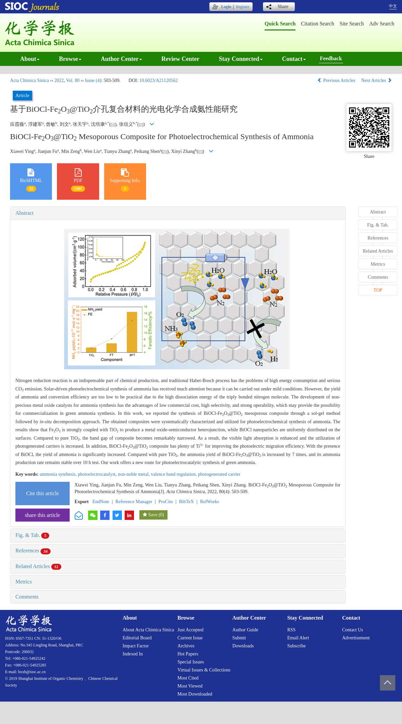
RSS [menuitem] (291, 629)
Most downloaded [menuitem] (195, 694)
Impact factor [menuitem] (136, 645)
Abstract (24, 213)
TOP (378, 290)
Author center (121, 59)
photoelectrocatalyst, (98, 474)
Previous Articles (336, 80)
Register (242, 6)
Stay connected (241, 59)
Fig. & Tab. (32, 535)
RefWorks (209, 501)
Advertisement (356, 637)
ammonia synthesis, (59, 474)
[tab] (177, 213)
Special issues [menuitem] (191, 661)
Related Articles (38, 566)
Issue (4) (93, 80)
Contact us (352, 629)
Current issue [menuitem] (190, 637)
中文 (393, 6)
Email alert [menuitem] (298, 637)
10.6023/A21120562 (158, 80)
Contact (294, 59)
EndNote (100, 501)
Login (226, 6)
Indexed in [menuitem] (133, 653)
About (30, 59)
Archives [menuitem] (186, 645)
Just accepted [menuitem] (190, 629)
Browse (70, 59)
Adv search (381, 23)
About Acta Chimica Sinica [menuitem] (148, 629)
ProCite (165, 501)
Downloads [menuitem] (243, 645)
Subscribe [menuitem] (296, 645)
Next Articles (376, 80)
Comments (27, 597)
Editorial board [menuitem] (137, 637)
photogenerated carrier (219, 474)
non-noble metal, (134, 474)
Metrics (23, 581)
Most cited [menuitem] (188, 678)
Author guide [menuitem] (245, 629)
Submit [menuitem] (239, 637)
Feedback (331, 58)
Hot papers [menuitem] (188, 653)
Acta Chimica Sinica (29, 80)
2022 (59, 80)
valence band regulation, (174, 474)
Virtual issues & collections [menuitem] (204, 669)
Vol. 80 (72, 80)
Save (152, 514)
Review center (180, 59)
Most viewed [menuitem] (190, 686)
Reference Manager (133, 501)
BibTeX (186, 501)
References (33, 550)
